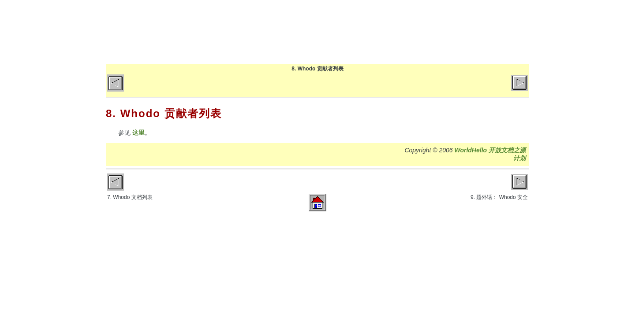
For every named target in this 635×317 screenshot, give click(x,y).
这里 (138, 132)
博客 (374, 31)
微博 (514, 31)
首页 (340, 31)
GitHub (479, 31)
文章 (409, 31)
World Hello (195, 30)
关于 (444, 31)
